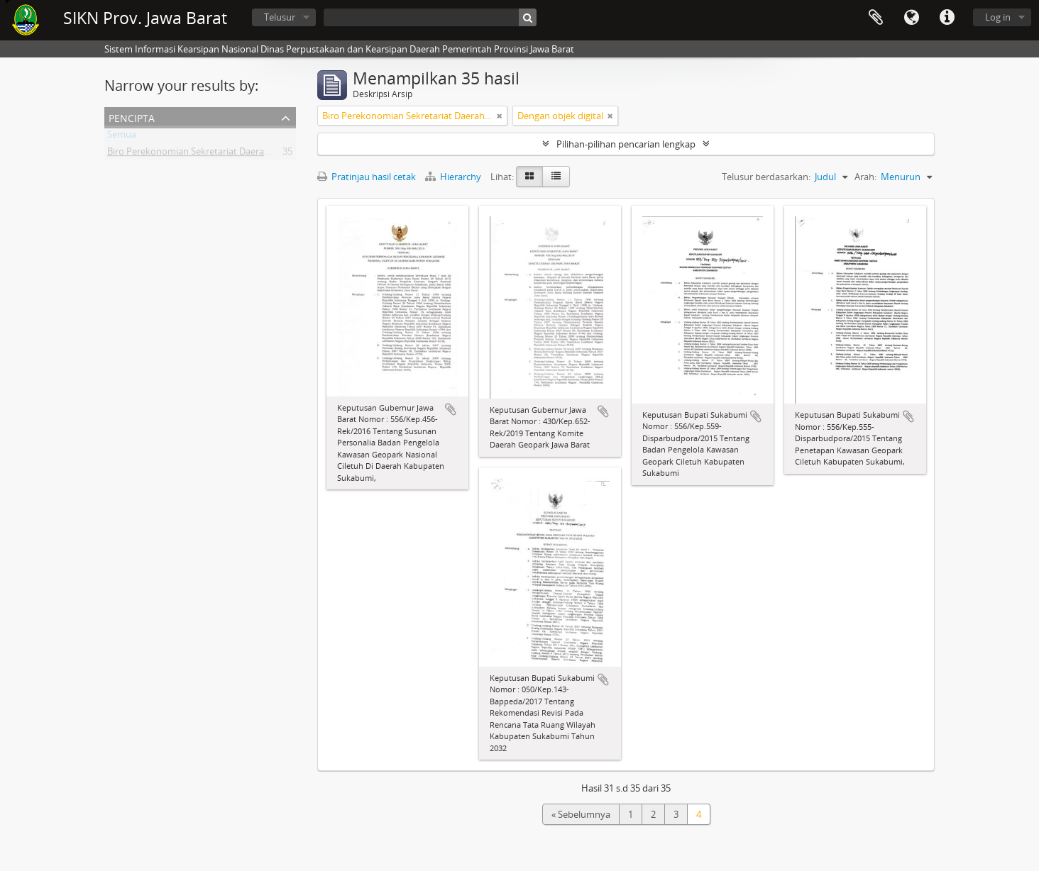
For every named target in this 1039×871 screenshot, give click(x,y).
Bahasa (911, 17)
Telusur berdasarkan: (766, 176)
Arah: (865, 176)
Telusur (279, 17)
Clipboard (876, 17)
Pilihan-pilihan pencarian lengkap (626, 144)
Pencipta (132, 116)
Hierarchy (454, 176)
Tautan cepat (946, 17)
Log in (998, 17)
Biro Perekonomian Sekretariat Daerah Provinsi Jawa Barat (229, 154)
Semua (121, 137)
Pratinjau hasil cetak (366, 176)
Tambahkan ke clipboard (451, 409)
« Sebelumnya (580, 814)
